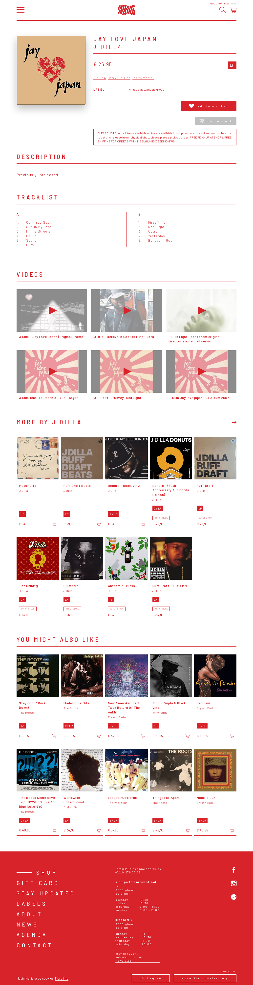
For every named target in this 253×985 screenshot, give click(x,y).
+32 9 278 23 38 (128, 872)
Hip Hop (99, 77)
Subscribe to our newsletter (129, 958)
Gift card (38, 882)
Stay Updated (46, 893)
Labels (32, 903)
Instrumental (142, 77)
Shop (47, 872)
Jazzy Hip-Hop (119, 77)
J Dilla (108, 46)
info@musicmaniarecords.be (138, 868)
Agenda (32, 934)
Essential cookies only (205, 978)
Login (233, 3)
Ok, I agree (151, 978)
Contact (35, 944)
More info (61, 978)
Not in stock (215, 120)
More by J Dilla (50, 422)
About (30, 913)
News (28, 924)
